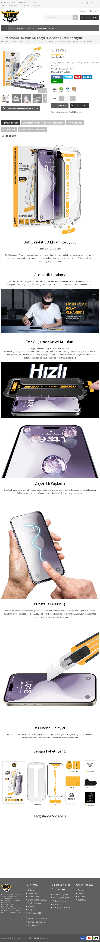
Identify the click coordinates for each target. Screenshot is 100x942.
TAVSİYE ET (57, 81)
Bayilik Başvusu (34, 903)
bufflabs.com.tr (41, 938)
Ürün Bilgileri (10, 123)
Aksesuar (30, 28)
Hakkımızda (32, 893)
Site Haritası (33, 925)
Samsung (20, 28)
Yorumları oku (56, 57)
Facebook (57, 77)
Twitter (68, 77)
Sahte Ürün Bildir (35, 913)
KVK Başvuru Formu (61, 907)
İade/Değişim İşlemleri (62, 898)
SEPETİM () (91, 17)
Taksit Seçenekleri (54, 123)
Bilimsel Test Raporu (36, 922)
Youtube (81, 896)
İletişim (31, 890)
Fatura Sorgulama (8, 2)
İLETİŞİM (51, 28)
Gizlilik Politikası (59, 901)
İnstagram (82, 900)
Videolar (31, 906)
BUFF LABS (63, 72)
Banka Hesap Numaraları (36, 918)
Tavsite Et (9, 129)
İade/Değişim (14, 5)
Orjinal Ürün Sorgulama (31, 5)
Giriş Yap (82, 11)
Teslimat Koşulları (60, 894)
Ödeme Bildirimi (24, 2)
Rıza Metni (57, 904)
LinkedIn (87, 77)
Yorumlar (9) (75, 123)
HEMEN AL (62, 105)
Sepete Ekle (82, 105)
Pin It (77, 77)
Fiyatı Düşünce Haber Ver (32, 129)
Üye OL (94, 11)
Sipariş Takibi (33, 896)
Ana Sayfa (4, 28)
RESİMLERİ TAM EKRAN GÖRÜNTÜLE (23, 108)
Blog (30, 909)
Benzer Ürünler (31, 123)
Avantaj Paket (42, 28)
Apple (11, 28)
